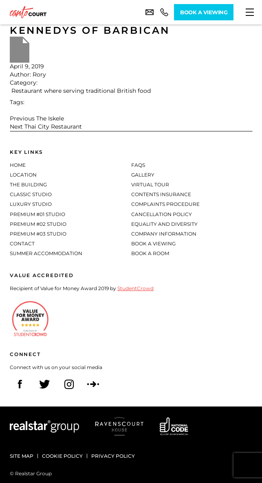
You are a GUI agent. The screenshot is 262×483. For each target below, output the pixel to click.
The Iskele (50, 118)
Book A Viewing (203, 12)
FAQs (138, 165)
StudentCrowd (135, 288)
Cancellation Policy (161, 214)
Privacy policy (113, 456)
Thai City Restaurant (53, 126)
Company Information (163, 234)
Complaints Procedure (165, 204)
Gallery (142, 175)
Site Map (21, 456)
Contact (22, 243)
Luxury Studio (31, 204)
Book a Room (150, 253)
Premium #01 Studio (37, 214)
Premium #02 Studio (38, 224)
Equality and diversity (164, 224)
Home (18, 165)
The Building (28, 184)
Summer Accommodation (46, 253)
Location (23, 175)
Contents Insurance (161, 194)
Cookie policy (62, 456)
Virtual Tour (150, 184)
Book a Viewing (153, 243)
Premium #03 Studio (38, 234)
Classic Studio (31, 194)
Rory (39, 74)
